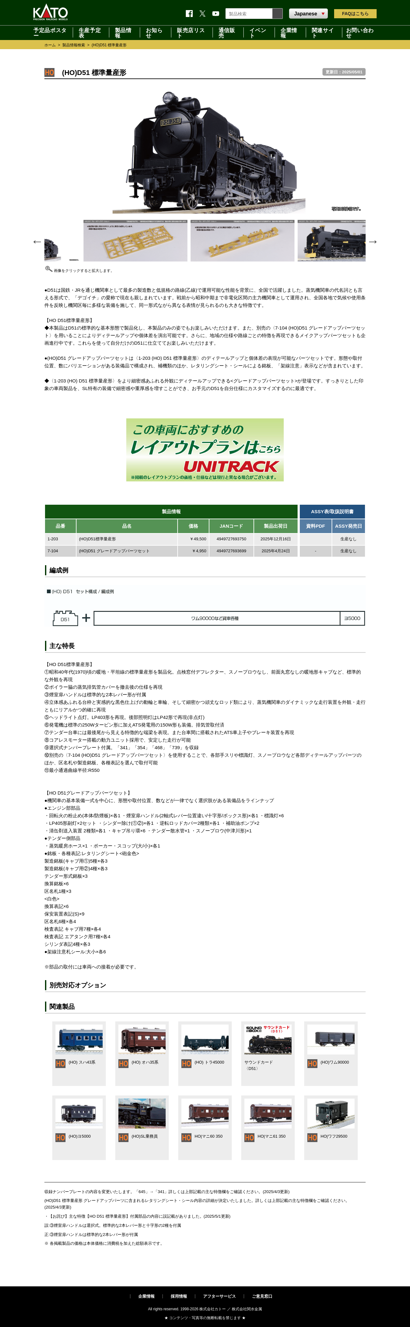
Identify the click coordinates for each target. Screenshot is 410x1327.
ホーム (50, 45)
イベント (257, 32)
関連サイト (323, 32)
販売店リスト (191, 32)
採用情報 (179, 1296)
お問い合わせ (360, 32)
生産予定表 (90, 32)
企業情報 (289, 32)
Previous (37, 240)
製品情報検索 (73, 45)
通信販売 (227, 32)
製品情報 (123, 32)
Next (372, 240)
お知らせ (154, 32)
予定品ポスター (50, 32)
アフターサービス (219, 1296)
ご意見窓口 (262, 1296)
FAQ (355, 13)
